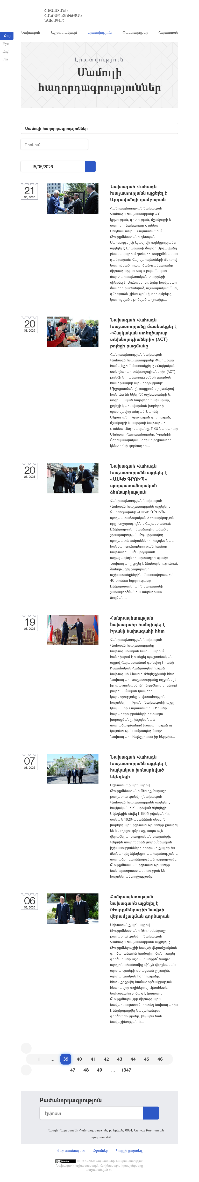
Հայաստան (168, 32)
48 (86, 1070)
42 (106, 1059)
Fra (5, 59)
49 (99, 1070)
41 (93, 1059)
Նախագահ (30, 32)
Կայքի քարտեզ (129, 1150)
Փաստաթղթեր (135, 32)
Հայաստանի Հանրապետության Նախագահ (63, 15)
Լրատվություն (100, 32)
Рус (6, 43)
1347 (126, 1070)
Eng (6, 51)
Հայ (7, 35)
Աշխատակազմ (64, 32)
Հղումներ (100, 1150)
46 (160, 1059)
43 (119, 1059)
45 (146, 1059)
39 (65, 1059)
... (26, 166)
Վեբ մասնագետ (71, 1150)
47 (72, 1070)
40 (79, 1059)
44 (133, 1059)
